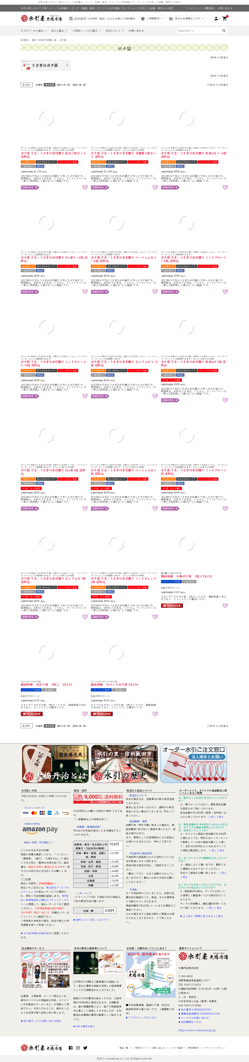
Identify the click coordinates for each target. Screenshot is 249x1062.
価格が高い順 (79, 84)
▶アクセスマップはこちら (141, 1017)
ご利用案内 (150, 19)
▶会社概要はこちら (189, 1022)
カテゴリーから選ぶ (32, 30)
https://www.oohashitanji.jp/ (197, 1030)
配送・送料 (80, 790)
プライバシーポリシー (215, 1047)
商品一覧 (123, 1047)
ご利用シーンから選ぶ (85, 30)
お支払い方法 (29, 790)
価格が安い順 (63, 84)
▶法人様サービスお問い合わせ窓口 (41, 1021)
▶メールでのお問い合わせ (193, 1017)
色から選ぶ (57, 30)
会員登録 (207, 8)
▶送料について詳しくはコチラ (91, 919)
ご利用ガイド (139, 1047)
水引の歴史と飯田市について (90, 948)
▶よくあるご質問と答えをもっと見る (201, 916)
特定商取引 (193, 1047)
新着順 (39, 84)
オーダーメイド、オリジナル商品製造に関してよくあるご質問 (203, 792)
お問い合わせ (222, 8)
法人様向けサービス (32, 948)
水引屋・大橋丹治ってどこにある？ (147, 948)
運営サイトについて (190, 948)
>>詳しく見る (216, 816)
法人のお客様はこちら (184, 19)
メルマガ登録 (176, 1047)
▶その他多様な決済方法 (35, 933)
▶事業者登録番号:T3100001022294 (199, 1013)
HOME (24, 39)
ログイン (193, 8)
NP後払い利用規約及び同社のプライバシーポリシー (45, 900)
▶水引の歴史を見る (84, 1026)
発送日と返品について (139, 790)
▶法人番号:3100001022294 (194, 1009)
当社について (113, 30)
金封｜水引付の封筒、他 (44, 39)
